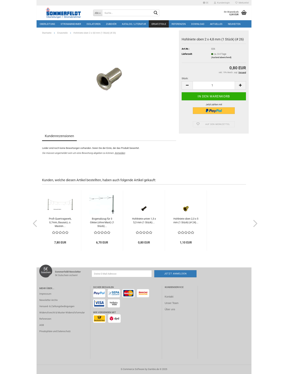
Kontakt (169, 296)
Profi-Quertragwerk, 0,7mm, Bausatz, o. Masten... (60, 222)
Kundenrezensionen (59, 136)
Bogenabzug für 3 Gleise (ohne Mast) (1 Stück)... (102, 222)
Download (197, 24)
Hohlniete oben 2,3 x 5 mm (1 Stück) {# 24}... (185, 220)
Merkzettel (242, 2)
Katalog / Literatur (134, 24)
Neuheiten (234, 24)
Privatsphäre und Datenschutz (55, 331)
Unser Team (172, 302)
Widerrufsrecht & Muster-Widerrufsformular (62, 312)
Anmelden (120, 153)
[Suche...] (97, 13)
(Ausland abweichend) (221, 57)
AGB (41, 325)
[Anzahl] (214, 85)
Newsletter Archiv (48, 300)
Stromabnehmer (71, 24)
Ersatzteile (159, 24)
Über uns (170, 308)
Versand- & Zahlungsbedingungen (56, 306)
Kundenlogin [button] (222, 2)
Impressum (45, 293)
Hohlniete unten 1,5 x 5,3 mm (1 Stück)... (144, 220)
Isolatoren (93, 24)
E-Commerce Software (132, 369)
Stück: (185, 78)
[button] (205, 3)
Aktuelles (216, 24)
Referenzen (179, 24)
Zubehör (111, 24)
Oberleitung (47, 24)
